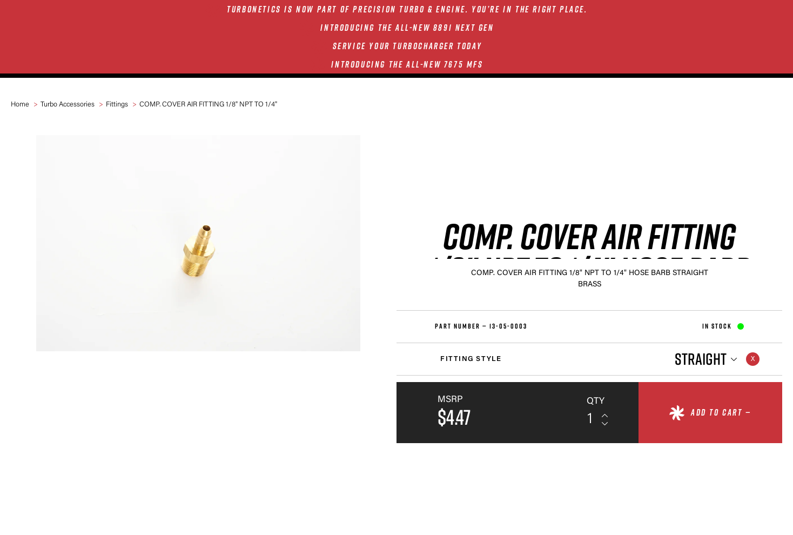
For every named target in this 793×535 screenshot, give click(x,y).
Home (20, 104)
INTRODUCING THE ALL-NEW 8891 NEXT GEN (407, 28)
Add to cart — (721, 412)
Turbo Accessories (68, 104)
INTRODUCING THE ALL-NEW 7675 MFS (407, 64)
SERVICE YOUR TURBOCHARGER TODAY (407, 46)
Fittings (117, 104)
